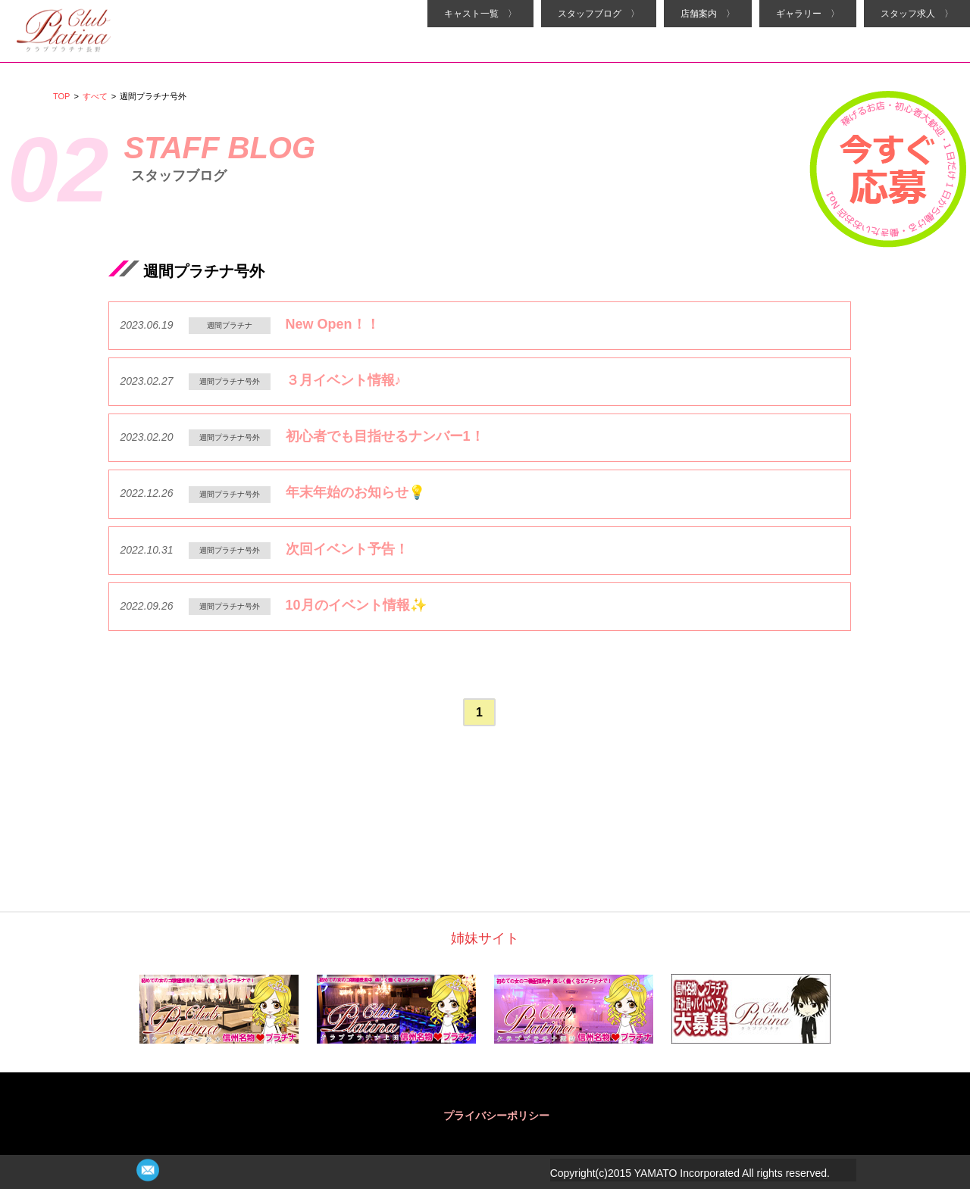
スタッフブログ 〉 (599, 13)
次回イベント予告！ (347, 549)
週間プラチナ (229, 325)
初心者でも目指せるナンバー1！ (385, 436)
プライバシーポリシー (496, 1115)
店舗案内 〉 (708, 13)
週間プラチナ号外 (229, 381)
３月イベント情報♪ (344, 380)
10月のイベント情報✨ (356, 605)
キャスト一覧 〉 (480, 13)
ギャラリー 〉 (808, 13)
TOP (61, 96)
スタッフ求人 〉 (917, 13)
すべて (95, 96)
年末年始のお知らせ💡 (355, 492)
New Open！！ (333, 324)
